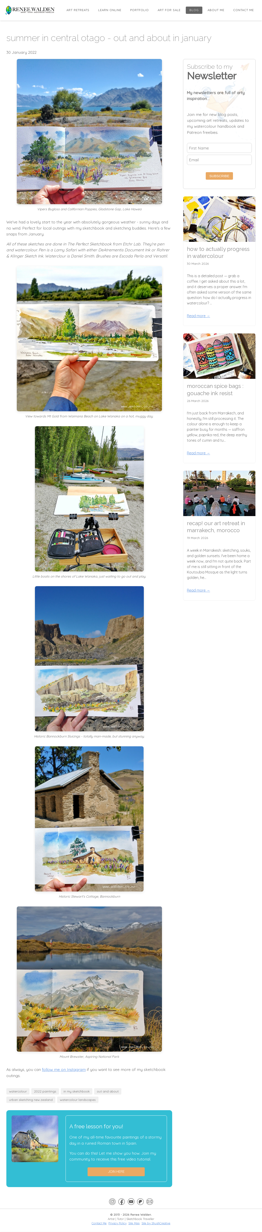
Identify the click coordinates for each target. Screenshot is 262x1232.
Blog (194, 10)
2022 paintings (45, 1091)
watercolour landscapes (78, 1100)
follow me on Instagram (64, 1069)
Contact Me (243, 10)
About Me (216, 10)
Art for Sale (169, 10)
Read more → (198, 316)
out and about (108, 1091)
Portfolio (139, 10)
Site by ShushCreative (156, 1223)
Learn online (109, 10)
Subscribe (219, 176)
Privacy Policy (117, 1223)
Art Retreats (77, 10)
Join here (116, 1171)
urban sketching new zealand (31, 1100)
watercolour (18, 1091)
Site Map (134, 1223)
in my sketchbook (77, 1091)
